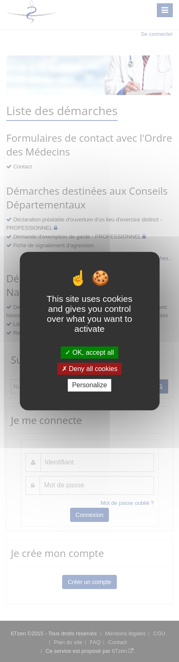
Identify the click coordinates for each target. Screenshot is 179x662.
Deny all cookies (90, 368)
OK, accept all (89, 352)
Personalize (89, 385)
